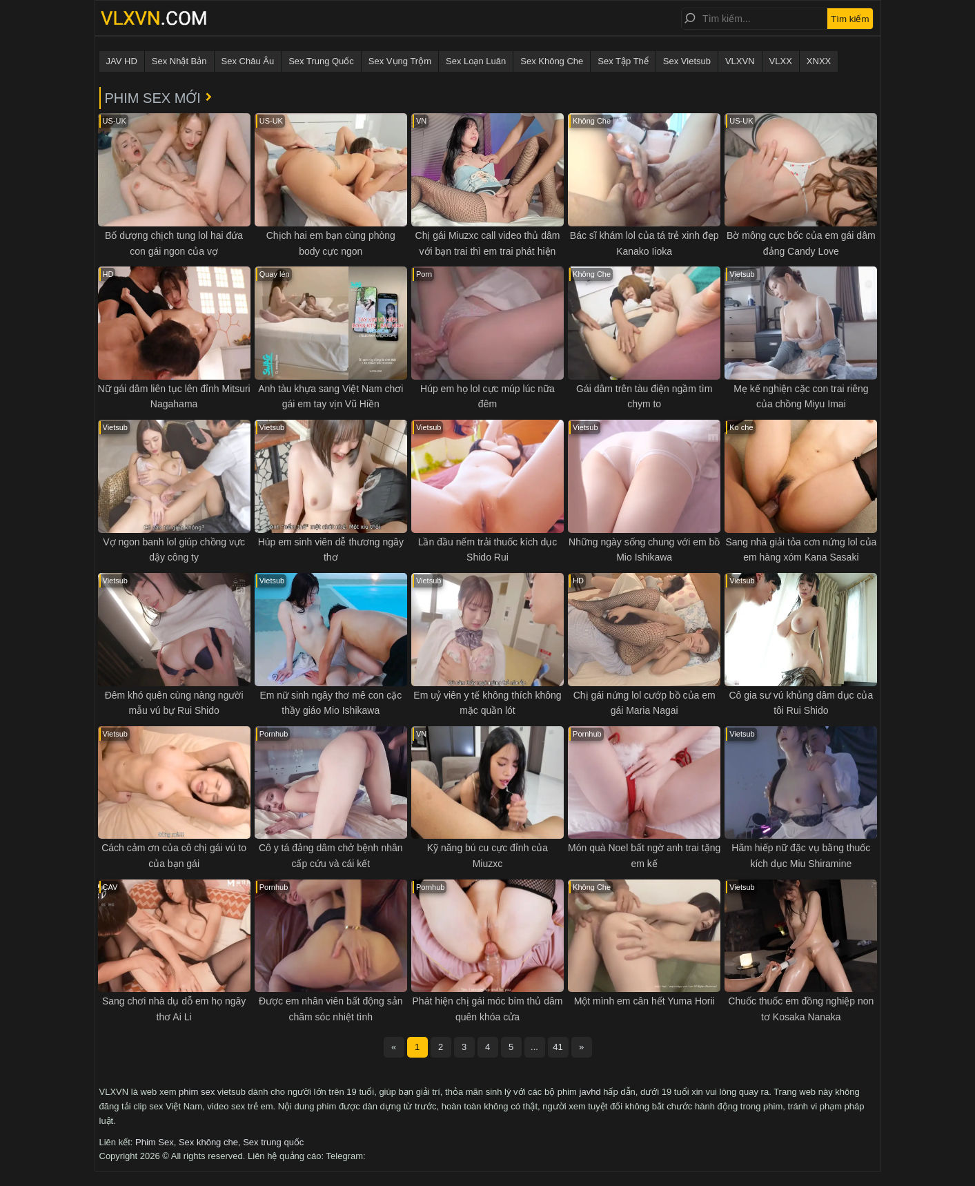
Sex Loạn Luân (476, 61)
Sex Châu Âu (248, 61)
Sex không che (208, 1142)
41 (557, 1047)
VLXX (780, 61)
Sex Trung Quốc (321, 61)
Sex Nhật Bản (179, 61)
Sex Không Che (551, 61)
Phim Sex (154, 1142)
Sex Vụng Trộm (399, 61)
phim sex (197, 1092)
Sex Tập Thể (623, 61)
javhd (590, 1092)
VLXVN (740, 61)
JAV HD (121, 61)
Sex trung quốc (273, 1142)
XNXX (819, 61)
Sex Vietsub (687, 61)
